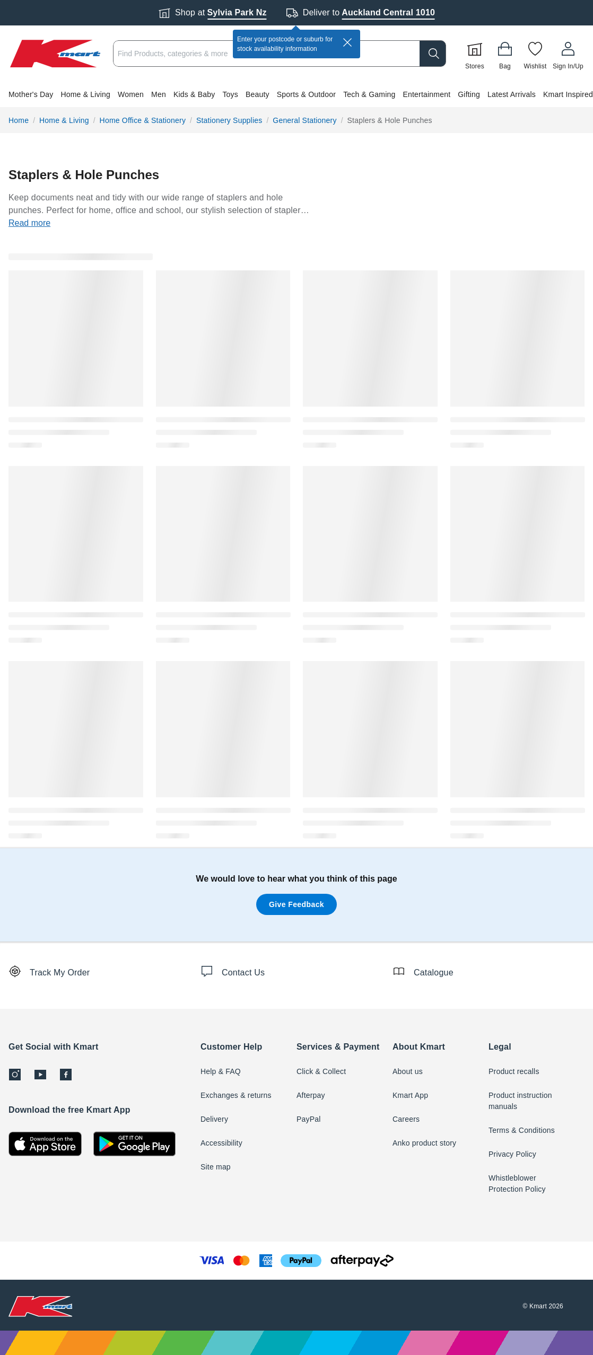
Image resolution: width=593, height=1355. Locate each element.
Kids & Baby (194, 94)
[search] (433, 53)
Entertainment (426, 94)
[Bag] (505, 53)
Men (158, 94)
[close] (347, 42)
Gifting (469, 94)
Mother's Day (30, 94)
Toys (230, 94)
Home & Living (85, 94)
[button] (296, 94)
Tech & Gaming (369, 94)
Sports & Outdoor (306, 94)
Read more (29, 222)
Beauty (257, 94)
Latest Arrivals (511, 94)
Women (131, 94)
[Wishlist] (535, 53)
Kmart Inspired (568, 94)
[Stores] (475, 53)
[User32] (568, 53)
